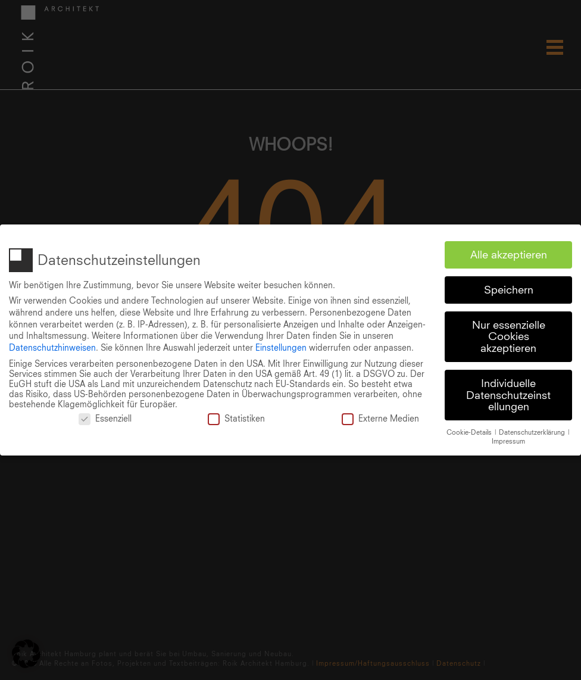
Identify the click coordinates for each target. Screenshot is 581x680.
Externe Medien (380, 417)
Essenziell (105, 417)
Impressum (508, 439)
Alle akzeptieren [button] (508, 253)
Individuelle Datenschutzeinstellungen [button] (508, 393)
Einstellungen (281, 346)
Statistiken (236, 417)
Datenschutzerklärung (533, 431)
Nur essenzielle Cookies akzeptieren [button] (508, 335)
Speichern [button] (508, 288)
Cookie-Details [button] (469, 431)
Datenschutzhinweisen (52, 346)
